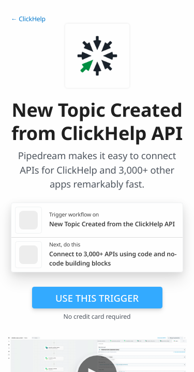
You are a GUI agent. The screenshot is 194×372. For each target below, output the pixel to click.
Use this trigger (97, 297)
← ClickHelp (28, 18)
